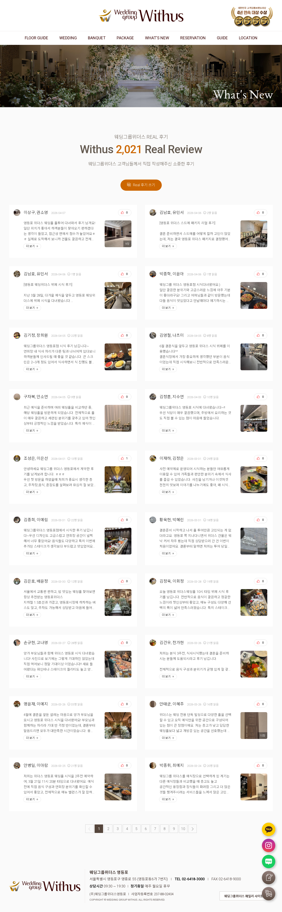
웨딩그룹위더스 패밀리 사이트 (243, 896)
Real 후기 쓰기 (141, 185)
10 (183, 829)
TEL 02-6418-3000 (190, 879)
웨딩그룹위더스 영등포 (141, 15)
